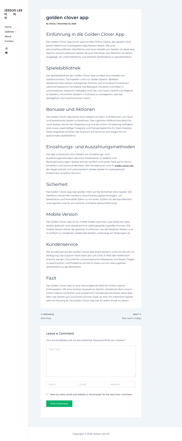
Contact (9, 41)
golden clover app (125, 165)
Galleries (11, 31)
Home (8, 26)
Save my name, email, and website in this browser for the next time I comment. (91, 395)
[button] (14, 31)
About (8, 36)
